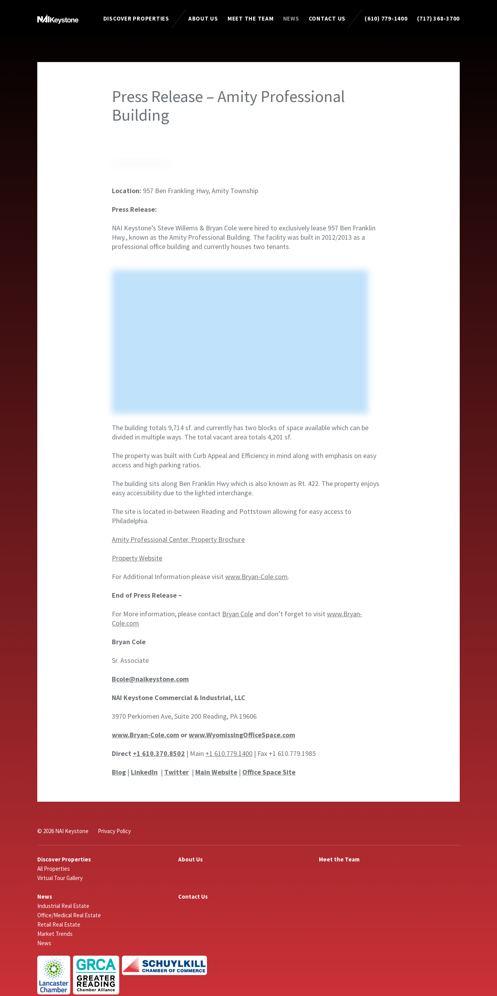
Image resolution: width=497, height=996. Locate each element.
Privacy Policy (114, 831)
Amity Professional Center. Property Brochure (178, 539)
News (291, 18)
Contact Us (327, 18)
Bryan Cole (237, 613)
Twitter (176, 772)
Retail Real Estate (58, 924)
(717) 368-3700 (438, 18)
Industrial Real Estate (63, 906)
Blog (119, 772)
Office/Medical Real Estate (69, 915)
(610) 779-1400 (386, 18)
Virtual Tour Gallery (60, 878)
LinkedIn (144, 772)
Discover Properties (136, 18)
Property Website (137, 557)
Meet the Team (251, 18)
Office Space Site (268, 772)
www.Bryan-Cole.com (256, 576)
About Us (203, 18)
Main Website (216, 772)
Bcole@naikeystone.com (150, 678)
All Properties (53, 868)
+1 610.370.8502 (159, 753)
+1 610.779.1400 (228, 753)
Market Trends (55, 933)
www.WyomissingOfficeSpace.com (242, 734)
